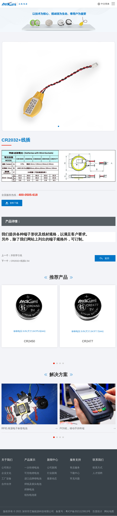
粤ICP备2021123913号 (78, 511)
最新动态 (52, 478)
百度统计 (98, 511)
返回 (107, 258)
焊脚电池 (29, 489)
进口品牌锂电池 (32, 478)
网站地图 (109, 511)
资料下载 (11, 203)
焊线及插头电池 (32, 484)
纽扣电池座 (30, 495)
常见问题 (75, 478)
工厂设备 (6, 478)
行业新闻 (52, 473)
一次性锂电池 (31, 467)
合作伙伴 (6, 484)
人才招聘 (97, 473)
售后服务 (75, 467)
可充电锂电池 (31, 473)
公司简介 (6, 467)
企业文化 (6, 473)
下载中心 (75, 473)
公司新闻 (52, 467)
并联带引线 (16, 255)
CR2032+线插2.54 (20, 261)
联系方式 (97, 467)
